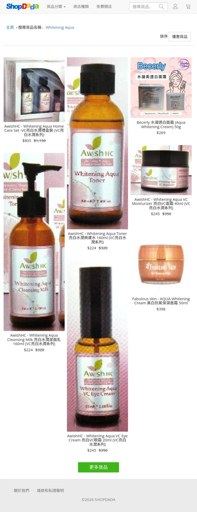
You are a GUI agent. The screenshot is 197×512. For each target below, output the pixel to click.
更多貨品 (98, 467)
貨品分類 (56, 6)
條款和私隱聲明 (50, 490)
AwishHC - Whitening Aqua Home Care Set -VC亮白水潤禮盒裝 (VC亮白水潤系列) (34, 130)
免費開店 (104, 6)
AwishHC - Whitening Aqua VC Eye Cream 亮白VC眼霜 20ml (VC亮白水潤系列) (97, 440)
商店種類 (81, 6)
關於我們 (21, 490)
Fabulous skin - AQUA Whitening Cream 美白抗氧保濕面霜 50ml (161, 301)
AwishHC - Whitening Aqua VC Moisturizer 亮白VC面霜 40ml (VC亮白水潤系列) (161, 203)
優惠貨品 (180, 36)
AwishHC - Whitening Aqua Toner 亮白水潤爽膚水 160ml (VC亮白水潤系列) (97, 237)
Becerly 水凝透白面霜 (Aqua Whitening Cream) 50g (161, 124)
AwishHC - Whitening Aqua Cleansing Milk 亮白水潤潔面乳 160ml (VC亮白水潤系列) (34, 339)
